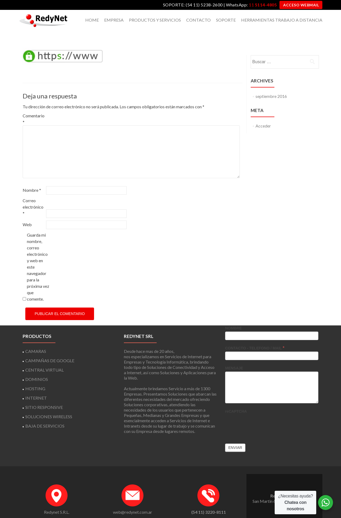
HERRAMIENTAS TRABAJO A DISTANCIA (281, 19)
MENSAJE (234, 359)
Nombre (32, 180)
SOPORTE (226, 19)
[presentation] (265, 415)
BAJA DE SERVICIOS (44, 416)
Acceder (263, 116)
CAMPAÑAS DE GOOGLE (49, 351)
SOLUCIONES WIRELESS (48, 407)
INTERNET (36, 388)
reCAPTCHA (236, 402)
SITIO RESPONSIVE (44, 397)
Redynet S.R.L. (56, 502)
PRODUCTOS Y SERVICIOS (155, 19)
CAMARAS (35, 341)
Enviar (235, 438)
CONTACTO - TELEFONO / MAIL (254, 338)
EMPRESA (114, 19)
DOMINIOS (36, 369)
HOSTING (35, 379)
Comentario (33, 109)
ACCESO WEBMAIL (301, 5)
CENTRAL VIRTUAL (44, 360)
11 (263, 4)
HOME (92, 19)
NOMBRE (233, 319)
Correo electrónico (33, 197)
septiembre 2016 (271, 86)
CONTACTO (198, 19)
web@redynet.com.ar (132, 502)
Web (27, 215)
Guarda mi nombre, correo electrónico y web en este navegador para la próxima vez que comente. (38, 257)
